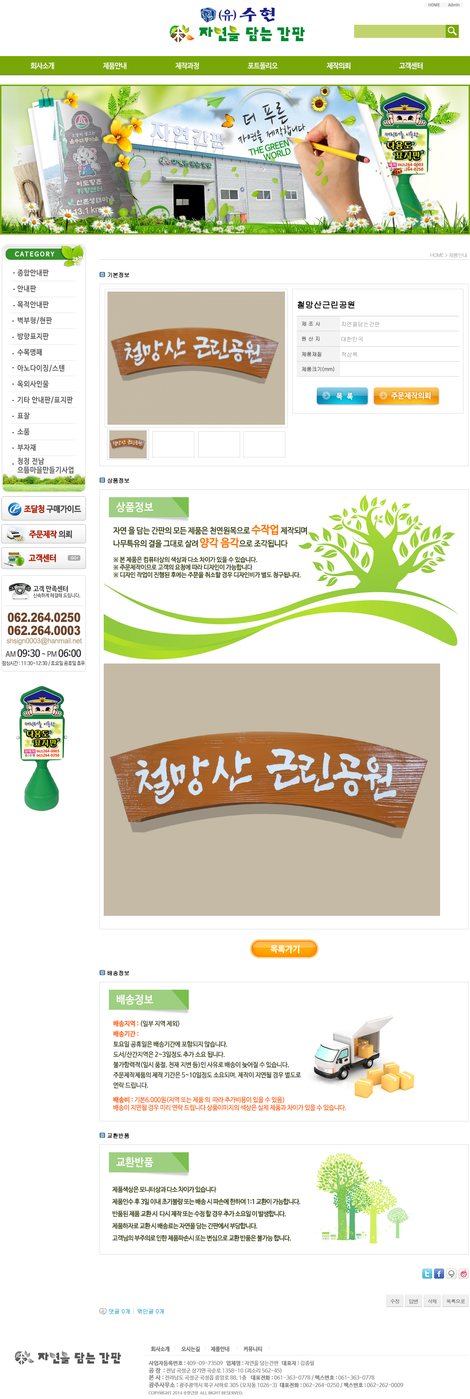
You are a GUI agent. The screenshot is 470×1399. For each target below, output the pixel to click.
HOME (436, 254)
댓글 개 (119, 1311)
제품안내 (458, 254)
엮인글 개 (150, 1311)
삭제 (432, 1301)
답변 (413, 1301)
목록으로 (455, 1301)
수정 (394, 1301)
